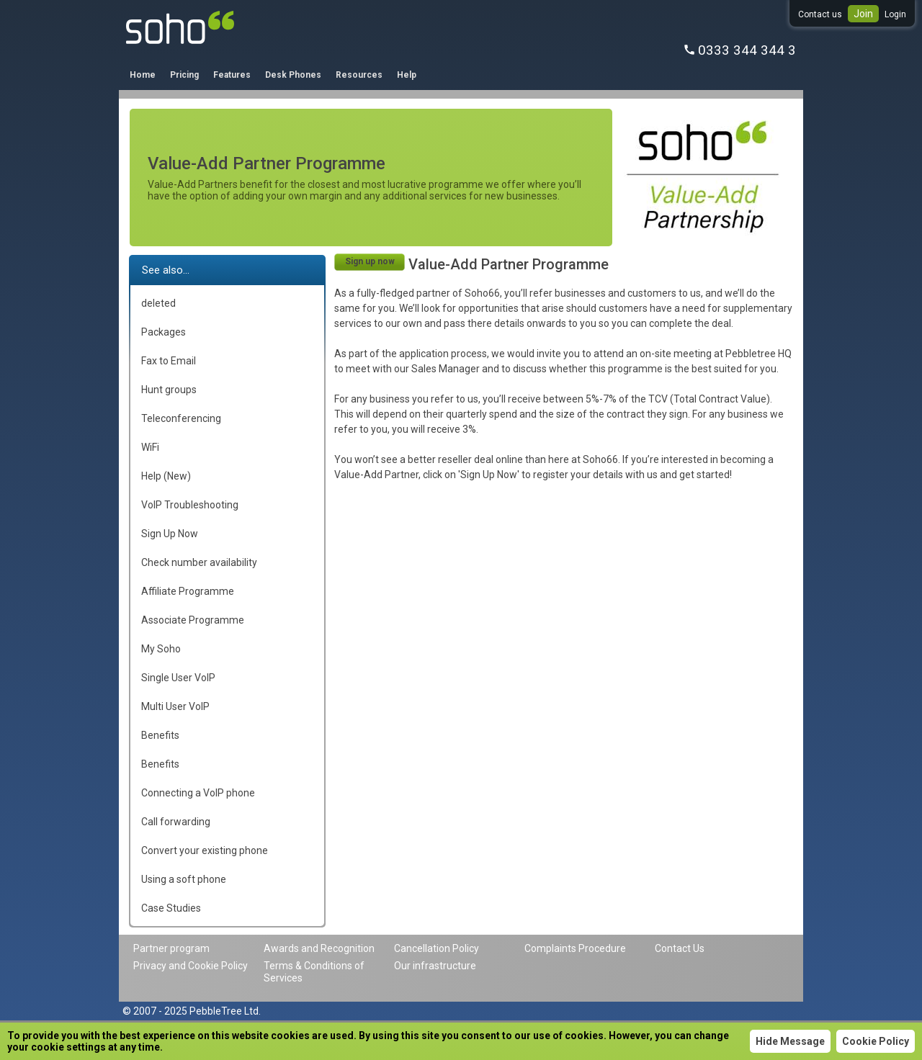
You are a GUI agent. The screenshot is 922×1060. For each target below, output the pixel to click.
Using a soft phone (183, 879)
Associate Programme (192, 620)
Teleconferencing (181, 418)
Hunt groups (169, 389)
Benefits (160, 735)
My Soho (161, 649)
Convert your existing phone (204, 850)
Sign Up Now (169, 533)
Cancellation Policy (436, 948)
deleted (158, 303)
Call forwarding (175, 821)
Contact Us (679, 948)
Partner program (171, 948)
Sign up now (370, 261)
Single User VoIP (178, 677)
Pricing (184, 75)
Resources (359, 75)
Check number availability (199, 562)
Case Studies (171, 908)
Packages (163, 332)
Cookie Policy (875, 1041)
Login (895, 14)
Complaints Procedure (575, 948)
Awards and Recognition (319, 948)
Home (143, 75)
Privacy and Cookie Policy (190, 965)
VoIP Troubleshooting (189, 505)
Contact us (820, 14)
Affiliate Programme (187, 591)
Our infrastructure (435, 965)
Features (232, 75)
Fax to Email (168, 361)
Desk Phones (293, 75)
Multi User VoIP (175, 706)
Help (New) (166, 476)
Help (406, 75)
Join (863, 13)
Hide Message (790, 1041)
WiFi (150, 447)
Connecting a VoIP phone (198, 793)
